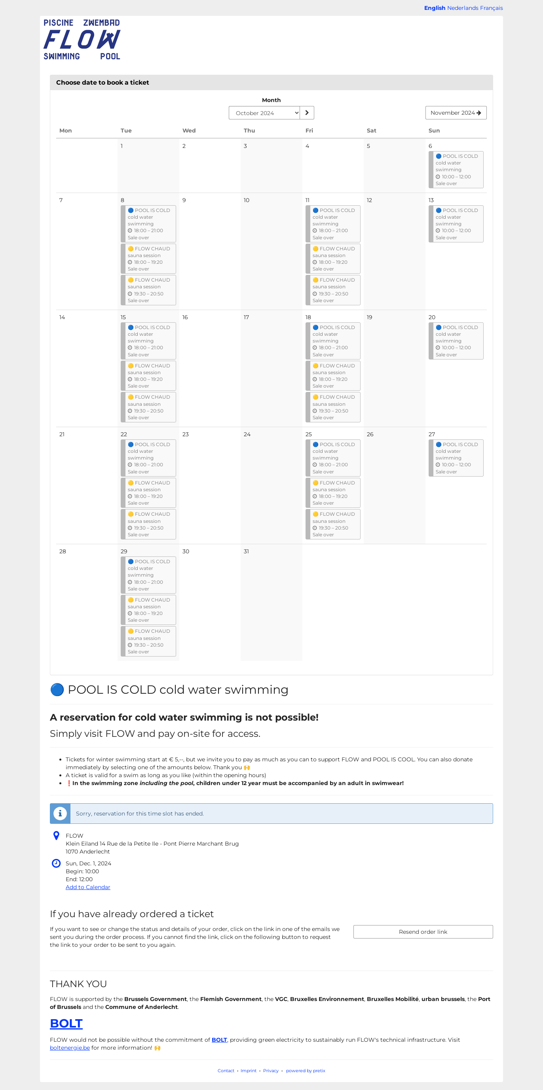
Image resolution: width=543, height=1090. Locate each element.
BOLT (66, 1023)
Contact (226, 1070)
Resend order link (423, 931)
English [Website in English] (435, 7)
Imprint (248, 1070)
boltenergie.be (70, 1047)
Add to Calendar (88, 887)
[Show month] (307, 112)
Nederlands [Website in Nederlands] (462, 7)
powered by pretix (305, 1070)
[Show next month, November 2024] (456, 112)
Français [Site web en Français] (491, 7)
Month (271, 100)
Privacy (271, 1070)
